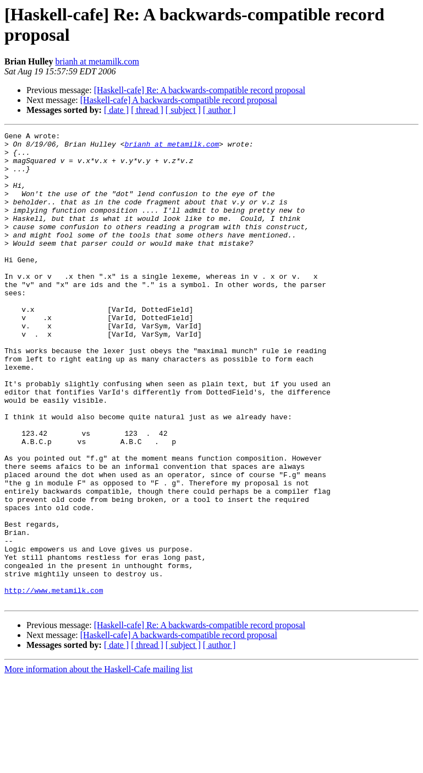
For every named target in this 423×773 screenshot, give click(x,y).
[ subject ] (183, 110)
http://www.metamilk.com (53, 683)
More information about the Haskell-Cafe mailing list (98, 763)
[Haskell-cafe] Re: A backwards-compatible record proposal (199, 90)
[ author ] (219, 110)
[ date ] (116, 110)
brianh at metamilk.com (97, 61)
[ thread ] (147, 110)
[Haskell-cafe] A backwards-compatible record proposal (178, 100)
